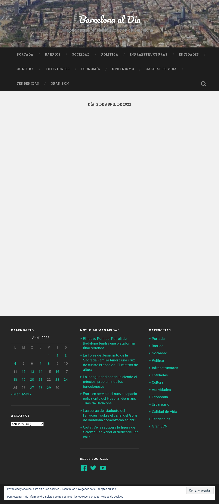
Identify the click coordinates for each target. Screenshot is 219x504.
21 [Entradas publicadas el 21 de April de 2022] (40, 380)
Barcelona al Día (109, 19)
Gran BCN (60, 83)
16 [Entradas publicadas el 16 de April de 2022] (57, 372)
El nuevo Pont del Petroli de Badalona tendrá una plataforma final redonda (109, 343)
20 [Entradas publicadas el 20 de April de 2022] (32, 380)
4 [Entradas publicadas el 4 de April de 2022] (15, 363)
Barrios (53, 54)
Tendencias (28, 83)
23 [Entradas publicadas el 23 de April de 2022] (57, 380)
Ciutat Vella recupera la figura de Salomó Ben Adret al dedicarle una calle (110, 432)
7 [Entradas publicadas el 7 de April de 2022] (40, 363)
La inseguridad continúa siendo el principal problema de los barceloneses (110, 381)
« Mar (15, 394)
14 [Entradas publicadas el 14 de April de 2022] (40, 372)
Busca (204, 84)
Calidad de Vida (161, 69)
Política (109, 54)
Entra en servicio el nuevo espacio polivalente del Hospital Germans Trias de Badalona (110, 398)
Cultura (25, 69)
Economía (90, 69)
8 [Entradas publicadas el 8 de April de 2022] (49, 363)
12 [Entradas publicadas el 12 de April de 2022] (23, 372)
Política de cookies (112, 496)
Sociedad (81, 54)
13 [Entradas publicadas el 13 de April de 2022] (32, 372)
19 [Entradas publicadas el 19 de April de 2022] (23, 380)
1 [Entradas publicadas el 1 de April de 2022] (49, 356)
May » (26, 394)
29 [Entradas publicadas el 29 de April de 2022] (49, 388)
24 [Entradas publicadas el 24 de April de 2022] (66, 380)
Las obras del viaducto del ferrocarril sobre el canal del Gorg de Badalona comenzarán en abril (110, 415)
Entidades (189, 54)
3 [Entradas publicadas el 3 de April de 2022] (66, 356)
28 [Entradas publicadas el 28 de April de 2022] (40, 388)
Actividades (57, 69)
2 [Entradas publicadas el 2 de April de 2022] (57, 356)
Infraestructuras (148, 54)
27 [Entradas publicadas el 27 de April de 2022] (32, 388)
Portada (25, 54)
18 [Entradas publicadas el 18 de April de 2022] (15, 380)
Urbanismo (123, 69)
